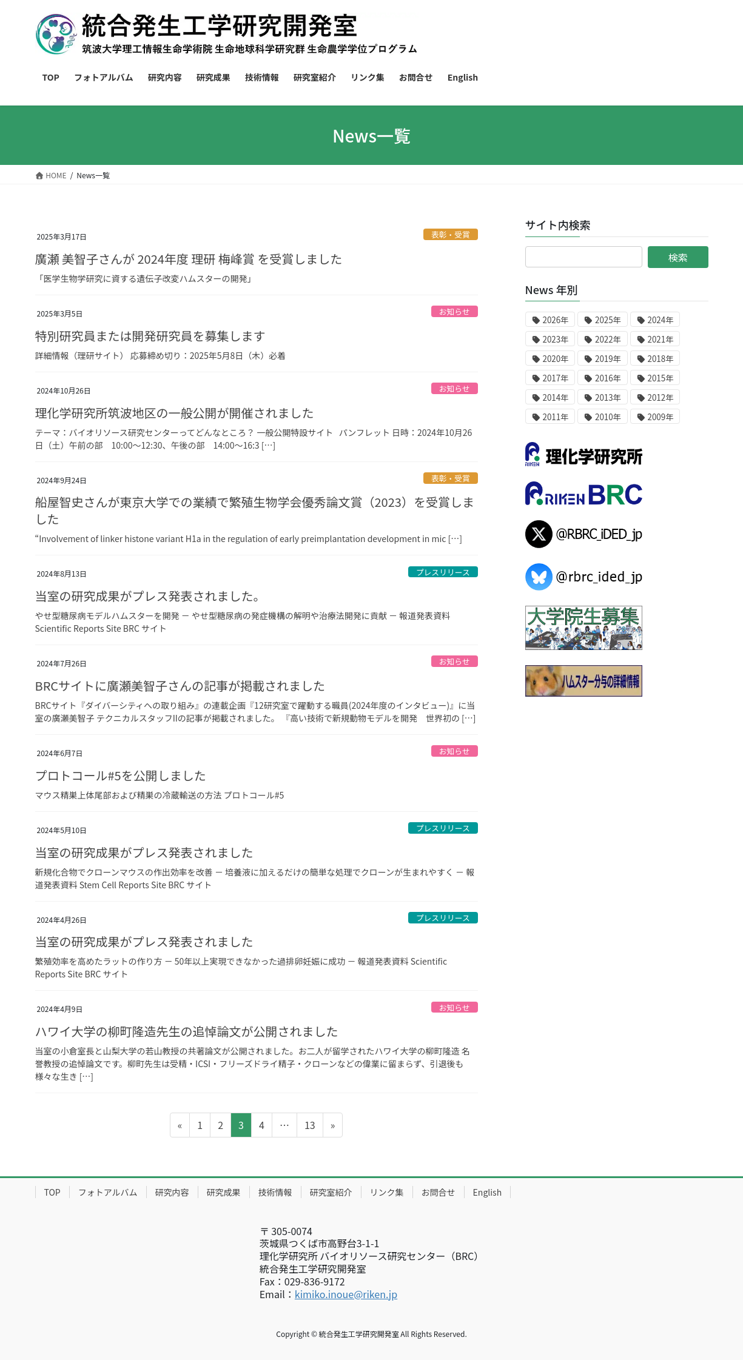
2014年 (556, 397)
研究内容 (172, 1192)
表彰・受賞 (450, 234)
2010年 (608, 417)
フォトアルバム (108, 1192)
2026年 (556, 320)
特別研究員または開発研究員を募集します (150, 335)
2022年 (608, 339)
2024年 (661, 320)
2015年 (661, 378)
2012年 (661, 397)
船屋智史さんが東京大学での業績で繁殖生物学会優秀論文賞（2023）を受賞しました (254, 510)
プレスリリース (443, 572)
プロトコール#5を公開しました (120, 775)
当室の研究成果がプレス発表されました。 (150, 596)
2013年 (608, 397)
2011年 (556, 417)
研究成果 (224, 1192)
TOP (52, 1192)
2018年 (661, 358)
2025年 (608, 320)
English (487, 1192)
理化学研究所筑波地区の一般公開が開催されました (174, 412)
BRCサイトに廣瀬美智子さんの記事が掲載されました (180, 685)
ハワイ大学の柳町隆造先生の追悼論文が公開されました (186, 1031)
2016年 (608, 378)
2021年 (661, 339)
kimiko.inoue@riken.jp (346, 1294)
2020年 (556, 358)
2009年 (661, 417)
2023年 (556, 339)
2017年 (556, 378)
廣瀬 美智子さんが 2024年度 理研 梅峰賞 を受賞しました (189, 258)
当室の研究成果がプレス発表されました (144, 852)
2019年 (608, 358)
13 (309, 1126)
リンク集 (387, 1192)
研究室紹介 (331, 1192)
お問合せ (439, 1192)
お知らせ (454, 311)
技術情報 (275, 1192)
